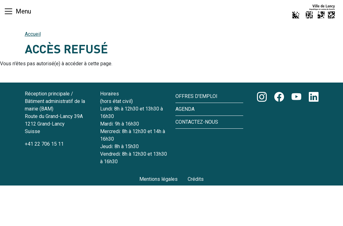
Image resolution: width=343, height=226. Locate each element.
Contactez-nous (196, 122)
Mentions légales (158, 179)
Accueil (33, 34)
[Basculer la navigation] (17, 11)
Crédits (196, 179)
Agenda (185, 109)
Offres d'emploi (196, 96)
